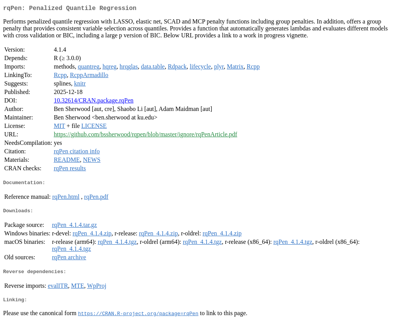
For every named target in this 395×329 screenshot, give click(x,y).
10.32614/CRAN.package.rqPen (93, 102)
